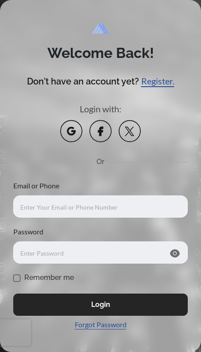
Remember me (49, 277)
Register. (157, 81)
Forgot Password (101, 324)
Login (100, 304)
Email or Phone (36, 185)
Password (28, 231)
